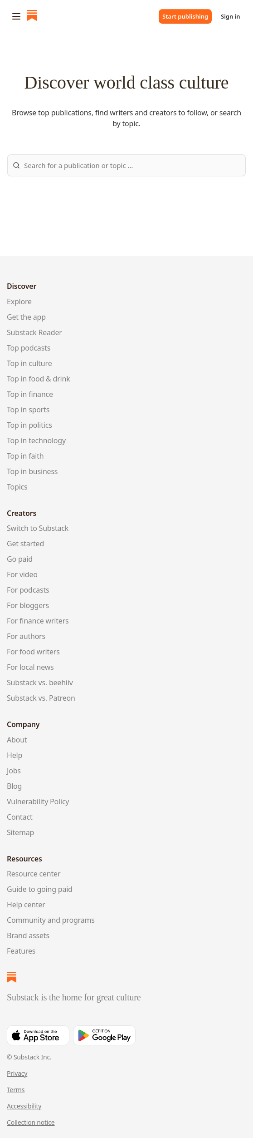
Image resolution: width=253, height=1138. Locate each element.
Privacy (17, 1073)
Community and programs (51, 920)
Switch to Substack (37, 528)
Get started (25, 544)
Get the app (26, 317)
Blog (14, 786)
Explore (19, 302)
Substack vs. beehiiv (40, 683)
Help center (26, 905)
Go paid (20, 559)
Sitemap (20, 832)
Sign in (230, 16)
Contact (19, 817)
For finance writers (38, 621)
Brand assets (28, 935)
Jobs (14, 771)
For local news (30, 667)
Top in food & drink (38, 379)
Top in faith (25, 456)
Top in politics (29, 425)
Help (14, 755)
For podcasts (28, 590)
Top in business (32, 471)
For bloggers (28, 605)
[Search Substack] (126, 165)
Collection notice (31, 1122)
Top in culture (29, 363)
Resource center (33, 874)
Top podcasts (28, 348)
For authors (26, 636)
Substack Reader (34, 332)
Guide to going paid (40, 889)
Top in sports (28, 410)
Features (21, 951)
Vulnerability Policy (38, 801)
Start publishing (185, 16)
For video (22, 574)
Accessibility (24, 1106)
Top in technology (36, 440)
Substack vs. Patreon (41, 698)
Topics (17, 487)
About (17, 740)
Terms (15, 1089)
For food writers (33, 652)
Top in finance (30, 394)
